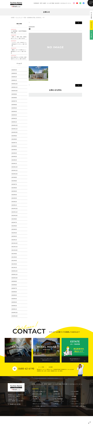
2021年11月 (14, 246)
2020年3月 (14, 302)
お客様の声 (56, 388)
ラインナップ (36, 403)
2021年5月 (14, 257)
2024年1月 (14, 163)
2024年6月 (14, 146)
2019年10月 (14, 316)
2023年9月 (14, 177)
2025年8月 (14, 97)
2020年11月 (14, 274)
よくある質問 (75, 386)
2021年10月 (14, 250)
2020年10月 (14, 277)
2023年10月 (14, 173)
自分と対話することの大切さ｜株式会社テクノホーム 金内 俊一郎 (18, 57)
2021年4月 (14, 260)
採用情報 (74, 393)
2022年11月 (14, 212)
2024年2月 (14, 160)
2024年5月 (14, 149)
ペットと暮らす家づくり (39, 400)
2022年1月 (14, 239)
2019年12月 (14, 312)
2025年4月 (14, 111)
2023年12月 (14, 167)
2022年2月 (14, 236)
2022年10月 (14, 215)
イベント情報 (39, 349)
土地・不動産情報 (58, 393)
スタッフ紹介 (75, 388)
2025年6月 (14, 104)
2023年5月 (14, 191)
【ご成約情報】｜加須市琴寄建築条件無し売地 (18, 31)
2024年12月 (14, 125)
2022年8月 (14, 219)
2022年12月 (14, 208)
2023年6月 (14, 187)
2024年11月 (14, 128)
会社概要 (48, 349)
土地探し (35, 391)
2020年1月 (14, 309)
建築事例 (56, 386)
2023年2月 (14, 201)
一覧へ (78, 22)
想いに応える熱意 (37, 388)
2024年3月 (14, 156)
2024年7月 (14, 142)
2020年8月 (14, 284)
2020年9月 (14, 281)
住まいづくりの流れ (38, 395)
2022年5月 (14, 229)
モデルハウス (75, 395)
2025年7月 (14, 101)
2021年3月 (14, 264)
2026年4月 (14, 69)
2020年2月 (14, 305)
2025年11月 (14, 87)
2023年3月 (14, 198)
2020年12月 (14, 271)
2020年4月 (14, 298)
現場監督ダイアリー (59, 395)
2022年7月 (14, 222)
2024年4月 (14, 153)
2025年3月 (14, 115)
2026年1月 (14, 80)
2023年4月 (14, 194)
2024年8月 (14, 139)
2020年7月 (14, 288)
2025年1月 (14, 121)
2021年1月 (14, 267)
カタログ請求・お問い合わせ (79, 400)
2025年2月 (14, 118)
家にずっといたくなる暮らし (40, 398)
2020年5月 (14, 295)
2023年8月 (14, 180)
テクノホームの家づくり (39, 386)
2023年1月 (14, 205)
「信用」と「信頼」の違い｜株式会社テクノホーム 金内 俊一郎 (18, 37)
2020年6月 (14, 291)
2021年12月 (14, 243)
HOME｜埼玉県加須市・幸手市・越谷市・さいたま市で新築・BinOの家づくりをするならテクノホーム (57, 370)
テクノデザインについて (78, 398)
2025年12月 (14, 83)
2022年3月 (14, 232)
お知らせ (56, 398)
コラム (55, 400)
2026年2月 (14, 76)
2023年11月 (14, 170)
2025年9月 (14, 94)
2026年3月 (14, 73)
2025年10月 (14, 90)
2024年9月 (14, 135)
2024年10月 (14, 132)
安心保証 (35, 393)
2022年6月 (14, 225)
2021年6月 (14, 253)
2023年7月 (14, 184)
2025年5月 (14, 108)
